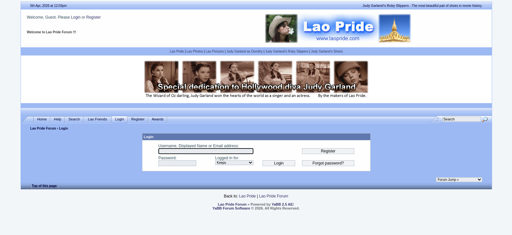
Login (75, 17)
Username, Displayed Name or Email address (198, 146)
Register (93, 17)
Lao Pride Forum (43, 128)
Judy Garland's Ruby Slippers (286, 51)
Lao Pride (177, 51)
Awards (158, 119)
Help (58, 119)
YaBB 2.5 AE (282, 204)
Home (42, 119)
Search (74, 119)
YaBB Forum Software (231, 208)
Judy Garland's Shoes (327, 51)
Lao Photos (194, 51)
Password (167, 158)
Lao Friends (97, 119)
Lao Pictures (215, 51)
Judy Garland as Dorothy (245, 51)
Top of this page (44, 186)
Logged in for (226, 158)
